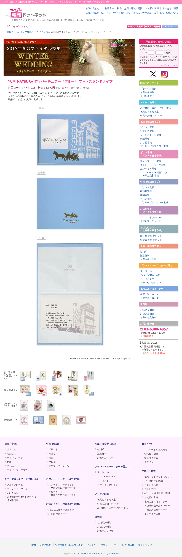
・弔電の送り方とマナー (157, 510)
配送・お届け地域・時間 (130, 8)
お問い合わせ (93, 8)
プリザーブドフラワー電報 (154, 146)
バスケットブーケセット (153, 217)
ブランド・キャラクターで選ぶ (156, 265)
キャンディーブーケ (17, 489)
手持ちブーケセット (150, 221)
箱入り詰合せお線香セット (62, 509)
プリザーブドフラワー (18, 470)
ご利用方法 (108, 8)
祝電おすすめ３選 (149, 111)
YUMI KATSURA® (150, 275)
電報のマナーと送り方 (144, 12)
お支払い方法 (152, 8)
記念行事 (144, 255)
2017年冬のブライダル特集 (37, 32)
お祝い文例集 (147, 313)
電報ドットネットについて (158, 476)
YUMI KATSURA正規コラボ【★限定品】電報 (154, 174)
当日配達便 (146, 96)
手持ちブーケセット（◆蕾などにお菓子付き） (62, 493)
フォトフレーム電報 (150, 161)
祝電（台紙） (11, 443)
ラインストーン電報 (150, 135)
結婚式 (143, 251)
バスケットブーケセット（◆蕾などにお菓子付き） (62, 486)
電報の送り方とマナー (151, 288)
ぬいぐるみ (12, 493)
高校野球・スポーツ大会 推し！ (156, 108)
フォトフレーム (15, 484)
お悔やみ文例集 (148, 317)
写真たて (11, 453)
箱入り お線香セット (151, 236)
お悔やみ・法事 (148, 259)
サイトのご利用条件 (124, 545)
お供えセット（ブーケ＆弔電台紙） (151, 210)
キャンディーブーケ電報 (153, 165)
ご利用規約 (46, 545)
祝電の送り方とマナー (151, 294)
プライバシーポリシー (98, 545)
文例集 (143, 304)
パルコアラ (103, 480)
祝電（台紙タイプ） (150, 121)
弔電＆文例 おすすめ (151, 115)
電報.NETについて (168, 12)
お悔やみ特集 (147, 92)
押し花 (10, 466)
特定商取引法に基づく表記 (69, 545)
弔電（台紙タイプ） (150, 181)
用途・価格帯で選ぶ (150, 246)
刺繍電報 (144, 138)
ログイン (149, 462)
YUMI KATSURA (106, 476)
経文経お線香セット (59, 513)
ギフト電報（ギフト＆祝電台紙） (151, 154)
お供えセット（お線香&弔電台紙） (64, 504)
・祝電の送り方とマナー (157, 505)
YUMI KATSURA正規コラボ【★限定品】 (21, 498)
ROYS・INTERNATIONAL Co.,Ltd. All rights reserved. (96, 553)
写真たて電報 (147, 131)
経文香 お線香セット (151, 240)
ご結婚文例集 (147, 309)
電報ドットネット (15, 32)
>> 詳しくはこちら (169, 65)
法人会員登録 (151, 458)
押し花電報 (146, 142)
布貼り (52, 453)
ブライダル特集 (148, 88)
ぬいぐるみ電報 (148, 168)
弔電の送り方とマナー (151, 298)
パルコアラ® (147, 278)
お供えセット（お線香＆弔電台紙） (151, 229)
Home (33, 545)
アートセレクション (150, 282)
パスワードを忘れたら (118, 12)
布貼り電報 (146, 191)
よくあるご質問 (170, 8)
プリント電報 (147, 127)
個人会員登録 (151, 453)
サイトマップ (145, 545)
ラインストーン (15, 457)
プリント (11, 449)
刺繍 (9, 462)
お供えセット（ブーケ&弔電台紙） (64, 479)
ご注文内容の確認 (95, 12)
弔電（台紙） (53, 443)
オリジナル (146, 271)
